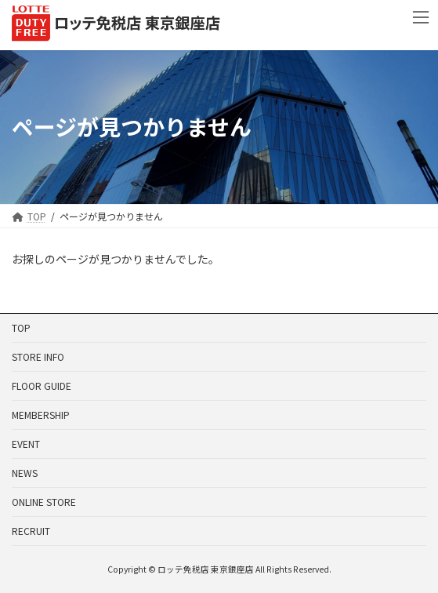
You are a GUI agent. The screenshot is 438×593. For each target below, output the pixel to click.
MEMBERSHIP (41, 414)
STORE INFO (38, 356)
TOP (21, 327)
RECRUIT (31, 530)
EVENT (26, 443)
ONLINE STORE (44, 501)
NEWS (25, 472)
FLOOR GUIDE (41, 385)
